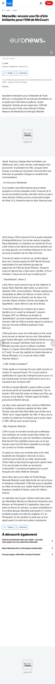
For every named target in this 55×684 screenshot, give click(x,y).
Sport (15, 10)
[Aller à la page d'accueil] (9, 3)
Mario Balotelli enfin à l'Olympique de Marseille (22, 548)
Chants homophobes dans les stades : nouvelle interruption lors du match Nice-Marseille (22, 540)
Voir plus (5, 86)
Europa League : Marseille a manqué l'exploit (21, 554)
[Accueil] (3, 10)
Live (49, 3)
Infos (8, 10)
